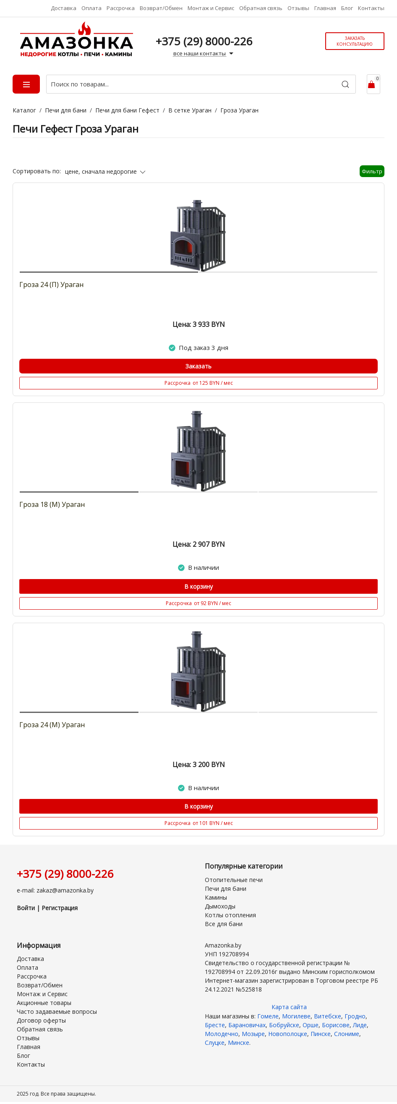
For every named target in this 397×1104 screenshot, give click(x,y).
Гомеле (268, 1016)
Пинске (321, 1034)
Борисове (336, 1025)
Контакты (371, 8)
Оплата (91, 8)
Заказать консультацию (355, 41)
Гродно (355, 1016)
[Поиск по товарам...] (201, 84)
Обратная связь (260, 8)
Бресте (215, 1025)
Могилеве (296, 1016)
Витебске (327, 1016)
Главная (325, 8)
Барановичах (247, 1025)
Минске (238, 1043)
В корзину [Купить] (198, 586)
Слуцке (215, 1043)
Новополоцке (287, 1034)
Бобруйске (284, 1025)
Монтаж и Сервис (211, 8)
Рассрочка (121, 8)
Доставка (63, 8)
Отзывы (298, 8)
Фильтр (372, 171)
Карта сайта (289, 1007)
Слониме (346, 1034)
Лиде (360, 1025)
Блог (347, 8)
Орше (311, 1025)
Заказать (198, 366)
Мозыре (253, 1034)
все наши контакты (204, 54)
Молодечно (221, 1034)
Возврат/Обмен (161, 8)
